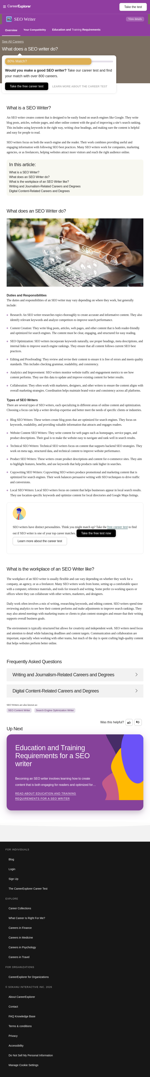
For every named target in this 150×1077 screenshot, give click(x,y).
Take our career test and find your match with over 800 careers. (58, 73)
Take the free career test (27, 86)
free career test (117, 527)
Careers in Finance (20, 927)
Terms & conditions (20, 1026)
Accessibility (16, 1045)
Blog (11, 859)
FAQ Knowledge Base (22, 1016)
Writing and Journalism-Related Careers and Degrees (44, 186)
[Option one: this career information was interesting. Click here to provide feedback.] (129, 722)
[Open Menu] (61, 7)
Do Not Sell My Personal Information (31, 1055)
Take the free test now (96, 533)
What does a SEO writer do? (30, 48)
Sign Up (13, 878)
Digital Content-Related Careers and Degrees (39, 191)
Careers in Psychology (22, 947)
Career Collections (20, 908)
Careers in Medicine (21, 937)
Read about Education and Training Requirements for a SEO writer (45, 796)
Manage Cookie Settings (23, 1065)
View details (135, 19)
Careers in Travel (19, 957)
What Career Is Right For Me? (27, 918)
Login (12, 869)
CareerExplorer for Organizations (29, 977)
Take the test (133, 7)
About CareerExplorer (22, 996)
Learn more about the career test (79, 86)
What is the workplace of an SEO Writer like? (39, 181)
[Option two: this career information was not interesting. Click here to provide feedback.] (138, 722)
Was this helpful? (112, 722)
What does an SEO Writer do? (29, 177)
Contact (13, 1006)
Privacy (13, 1035)
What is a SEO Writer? (24, 172)
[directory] (75, 178)
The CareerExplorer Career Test (28, 888)
